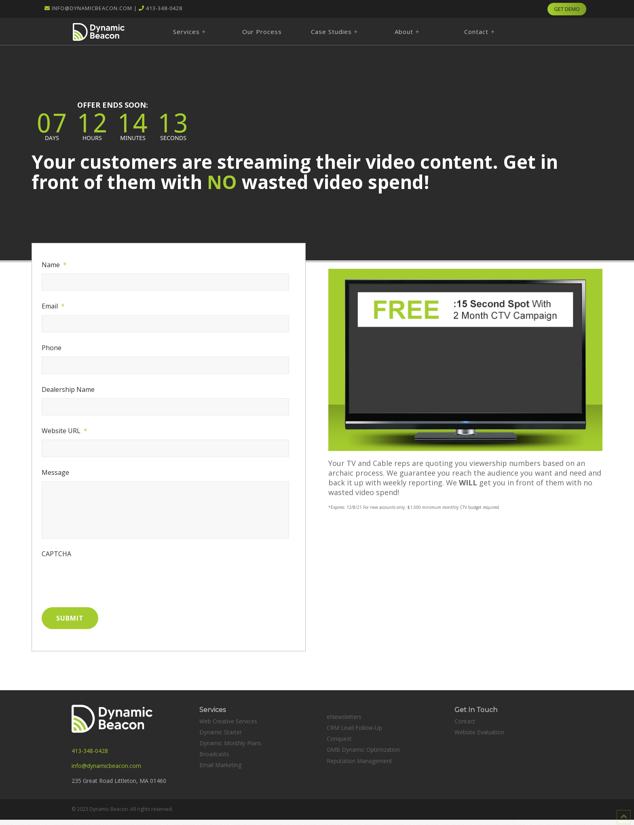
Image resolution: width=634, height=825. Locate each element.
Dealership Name (68, 389)
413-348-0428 (164, 8)
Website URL (64, 431)
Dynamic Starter (220, 737)
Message (55, 472)
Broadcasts (214, 759)
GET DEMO (567, 9)
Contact (464, 726)
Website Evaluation (479, 737)
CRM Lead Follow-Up (354, 732)
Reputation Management (359, 766)
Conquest (339, 744)
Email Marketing (220, 770)
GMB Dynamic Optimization (363, 755)
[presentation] (103, 586)
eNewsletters (344, 721)
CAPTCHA (56, 561)
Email (53, 306)
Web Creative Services (228, 726)
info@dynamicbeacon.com (92, 8)
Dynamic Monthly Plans (230, 748)
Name (54, 265)
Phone (51, 348)
